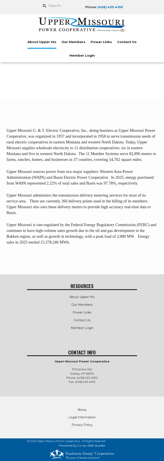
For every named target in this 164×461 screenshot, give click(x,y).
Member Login (82, 55)
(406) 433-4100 (110, 7)
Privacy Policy (82, 425)
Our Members (73, 42)
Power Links (101, 42)
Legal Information (82, 417)
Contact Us (127, 42)
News (82, 410)
